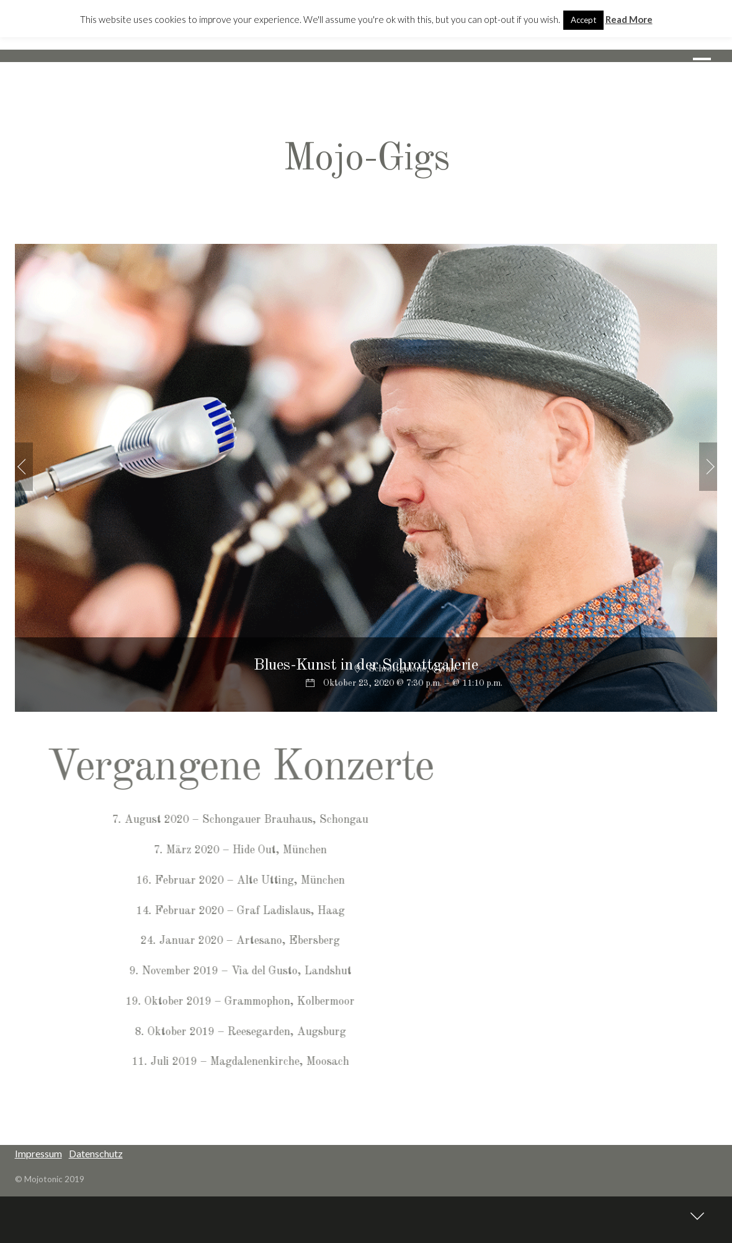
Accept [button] (583, 20)
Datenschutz (96, 1153)
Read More (629, 19)
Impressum (38, 1153)
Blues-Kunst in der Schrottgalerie (366, 665)
